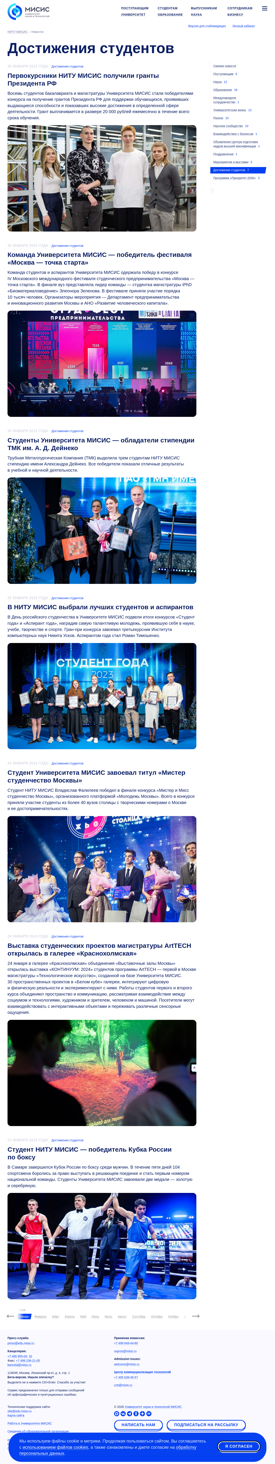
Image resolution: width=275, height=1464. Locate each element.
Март (55, 1316)
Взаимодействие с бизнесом (233, 134)
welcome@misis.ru (126, 1364)
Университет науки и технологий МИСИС (153, 1407)
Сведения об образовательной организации (38, 1431)
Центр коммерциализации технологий (142, 1372)
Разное (218, 118)
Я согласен (238, 1446)
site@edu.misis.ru (19, 1411)
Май (83, 1316)
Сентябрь (139, 1316)
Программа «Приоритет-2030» (234, 178)
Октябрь (157, 1316)
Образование (222, 90)
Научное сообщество (228, 126)
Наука (217, 82)
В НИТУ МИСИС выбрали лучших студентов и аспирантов (100, 607)
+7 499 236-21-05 (28, 1360)
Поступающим (223, 74)
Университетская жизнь (229, 110)
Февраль (40, 1316)
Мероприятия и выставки (230, 162)
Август (122, 1316)
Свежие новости (224, 66)
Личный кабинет (243, 26)
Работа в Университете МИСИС (30, 1423)
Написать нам (138, 1425)
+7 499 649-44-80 (126, 1343)
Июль (108, 1316)
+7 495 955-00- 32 (20, 1356)
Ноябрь (173, 1316)
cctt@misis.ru (123, 1385)
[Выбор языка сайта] (264, 26)
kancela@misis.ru (19, 1365)
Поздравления (223, 154)
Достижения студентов (67, 66)
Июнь (95, 1316)
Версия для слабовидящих (207, 26)
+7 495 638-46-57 (126, 1377)
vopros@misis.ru (125, 1351)
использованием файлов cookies (55, 1447)
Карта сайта (16, 1415)
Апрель (70, 1316)
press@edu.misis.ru (21, 1343)
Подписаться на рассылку (206, 1425)
